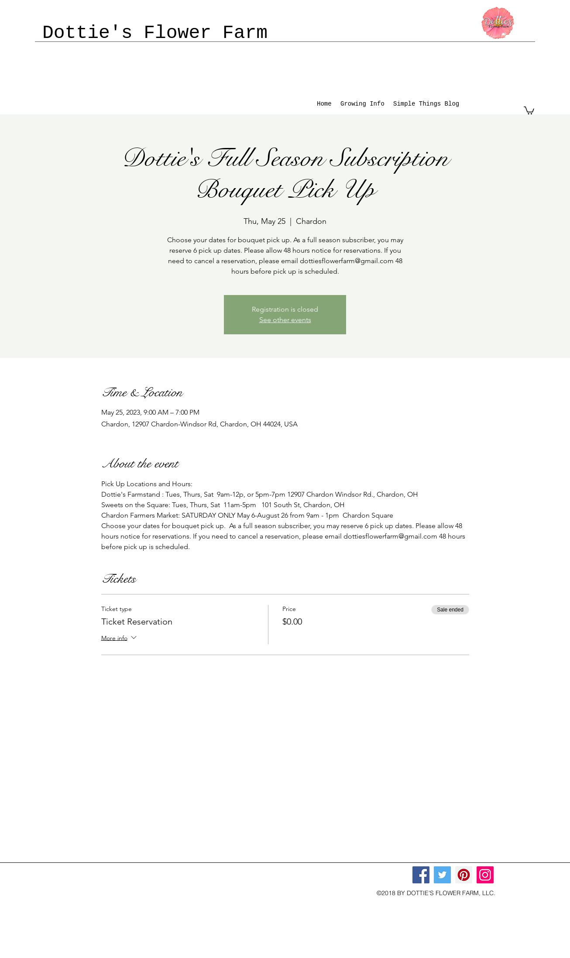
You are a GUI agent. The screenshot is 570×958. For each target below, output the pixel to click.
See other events (285, 320)
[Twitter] (442, 874)
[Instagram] (485, 874)
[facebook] (278, 893)
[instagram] (291, 893)
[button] (529, 110)
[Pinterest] (463, 874)
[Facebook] (420, 874)
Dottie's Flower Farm (155, 33)
